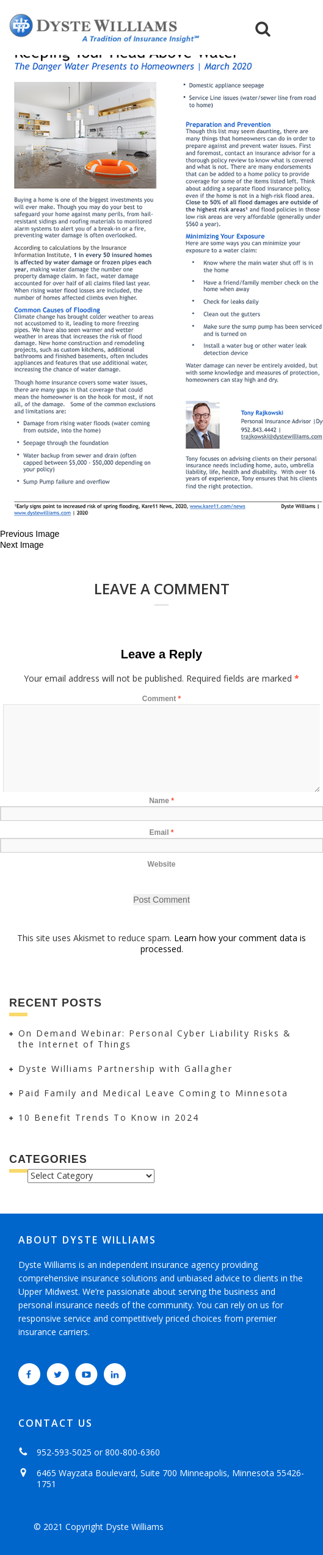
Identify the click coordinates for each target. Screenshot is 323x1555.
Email (161, 832)
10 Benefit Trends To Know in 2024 (108, 1117)
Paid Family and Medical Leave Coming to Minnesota (153, 1093)
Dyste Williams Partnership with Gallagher (125, 1068)
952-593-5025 (64, 1452)
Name (161, 800)
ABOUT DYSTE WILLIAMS (87, 1240)
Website (162, 864)
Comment (161, 698)
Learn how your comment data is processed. (223, 943)
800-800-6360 (132, 1452)
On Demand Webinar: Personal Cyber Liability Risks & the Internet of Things (154, 1038)
